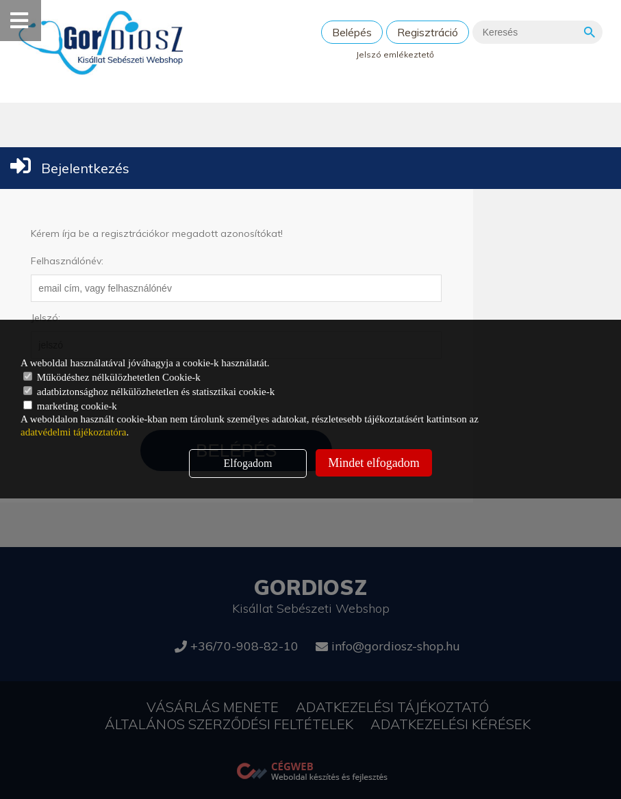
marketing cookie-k (70, 406)
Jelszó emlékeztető (395, 54)
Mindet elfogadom (373, 463)
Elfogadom (247, 463)
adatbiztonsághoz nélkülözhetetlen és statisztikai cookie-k (149, 391)
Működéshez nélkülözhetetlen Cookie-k (112, 377)
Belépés (352, 32)
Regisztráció (427, 32)
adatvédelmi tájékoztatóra (74, 432)
